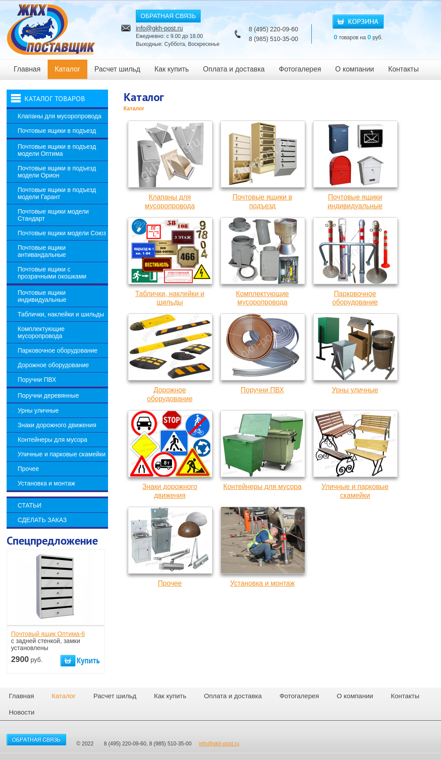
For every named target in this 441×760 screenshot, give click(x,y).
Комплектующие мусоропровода (41, 332)
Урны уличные (38, 410)
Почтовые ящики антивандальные (42, 251)
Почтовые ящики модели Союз (62, 233)
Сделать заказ (42, 519)
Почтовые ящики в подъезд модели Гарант (57, 193)
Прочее (28, 468)
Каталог (67, 69)
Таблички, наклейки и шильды (61, 314)
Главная (27, 69)
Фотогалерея (300, 69)
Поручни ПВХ (37, 379)
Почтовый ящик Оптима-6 (48, 633)
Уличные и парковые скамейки (61, 454)
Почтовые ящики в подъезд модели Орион (57, 172)
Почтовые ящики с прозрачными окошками (52, 273)
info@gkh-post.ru (159, 28)
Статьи (29, 505)
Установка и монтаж (46, 483)
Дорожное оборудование (53, 365)
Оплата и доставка (234, 69)
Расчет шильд (117, 69)
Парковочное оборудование (57, 350)
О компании (354, 69)
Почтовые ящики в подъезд (57, 130)
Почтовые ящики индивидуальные (42, 296)
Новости (21, 712)
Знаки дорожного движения (57, 425)
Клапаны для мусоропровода (59, 116)
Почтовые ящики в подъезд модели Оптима (57, 150)
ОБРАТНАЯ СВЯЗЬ (168, 15)
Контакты (403, 69)
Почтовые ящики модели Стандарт (53, 215)
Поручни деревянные (48, 395)
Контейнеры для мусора (52, 439)
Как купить (171, 69)
